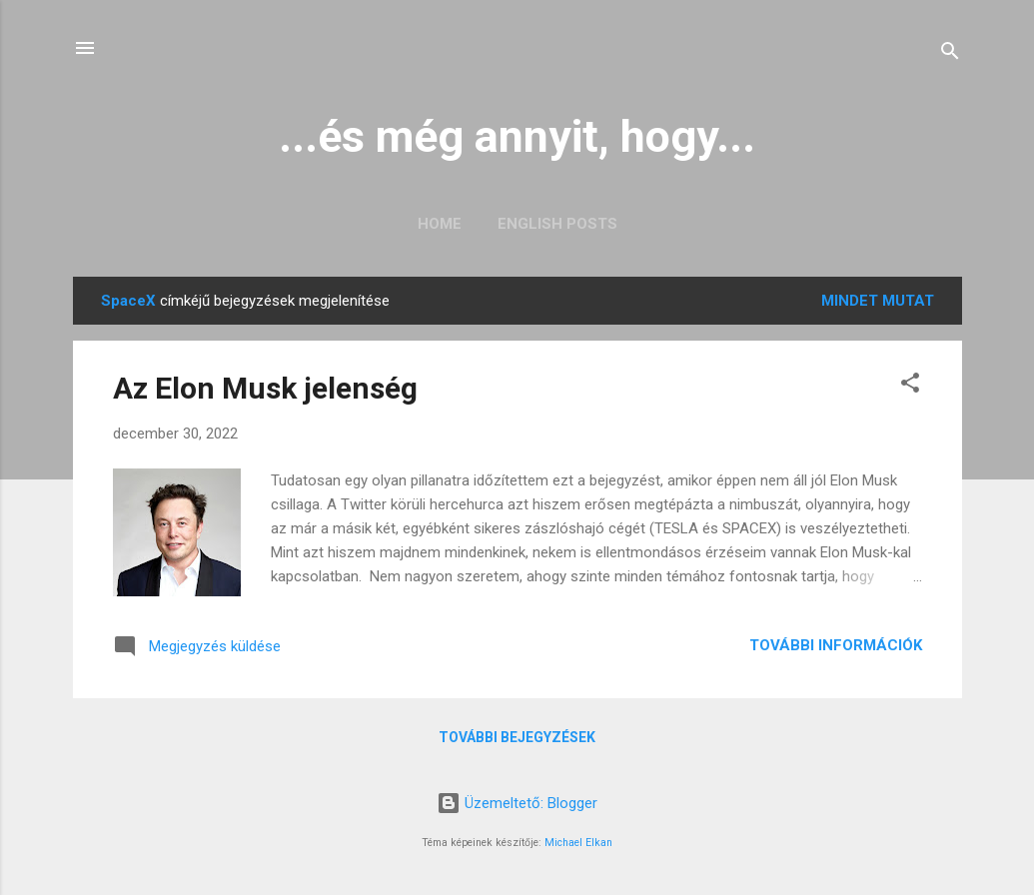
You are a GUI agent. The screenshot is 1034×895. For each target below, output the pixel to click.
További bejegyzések (517, 737)
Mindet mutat (877, 301)
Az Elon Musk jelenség (265, 388)
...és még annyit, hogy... (517, 136)
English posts (557, 224)
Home (440, 224)
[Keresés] (950, 54)
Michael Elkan (578, 842)
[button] (910, 386)
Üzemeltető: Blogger (517, 803)
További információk (835, 645)
